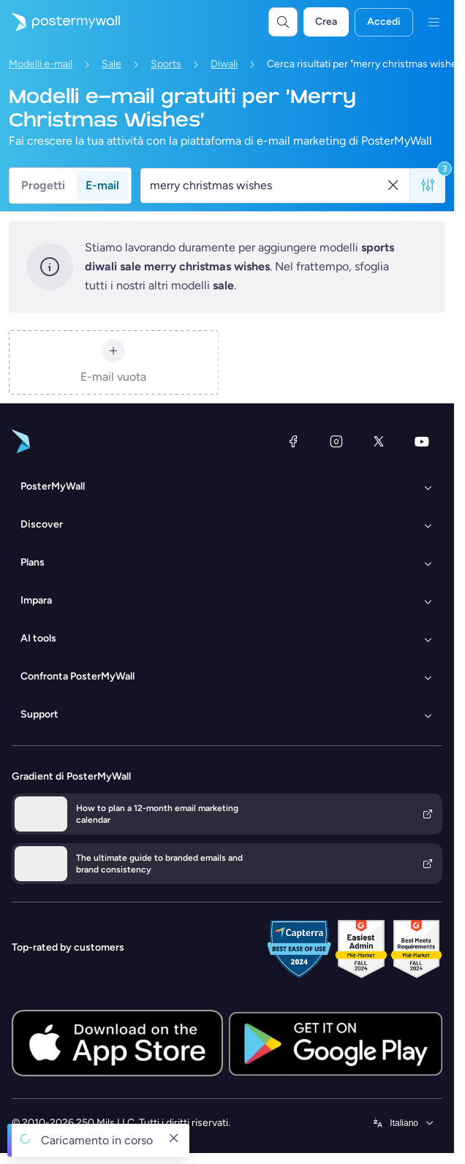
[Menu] (433, 21)
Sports (166, 64)
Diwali (224, 64)
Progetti (43, 185)
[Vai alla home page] (60, 22)
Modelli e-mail (40, 64)
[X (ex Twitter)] (378, 441)
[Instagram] (336, 441)
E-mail (102, 185)
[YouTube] (421, 441)
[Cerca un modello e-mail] (267, 185)
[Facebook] (293, 441)
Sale (111, 64)
